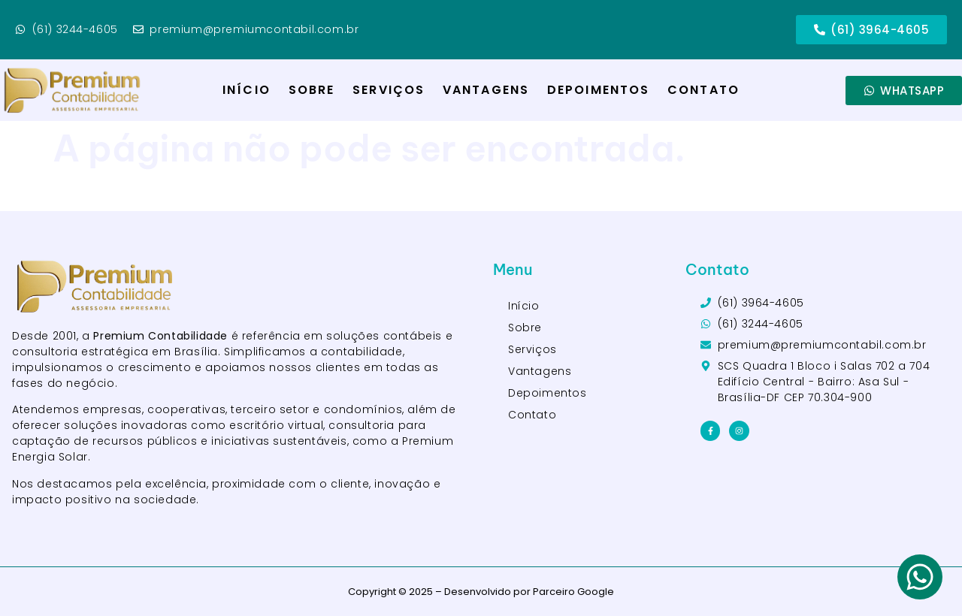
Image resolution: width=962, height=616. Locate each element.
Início (246, 89)
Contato (703, 89)
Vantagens (486, 89)
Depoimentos (598, 89)
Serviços (388, 89)
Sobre (312, 89)
